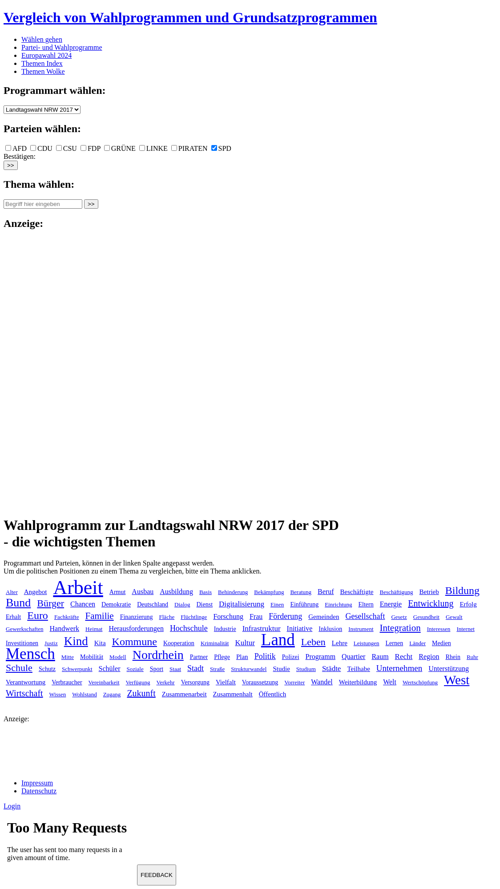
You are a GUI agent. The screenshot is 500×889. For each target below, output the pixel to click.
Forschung (228, 616)
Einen (277, 604)
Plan (242, 656)
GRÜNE (120, 148)
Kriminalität (215, 643)
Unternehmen (399, 668)
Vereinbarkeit (104, 682)
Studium (306, 669)
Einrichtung (338, 604)
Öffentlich (272, 694)
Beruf (326, 591)
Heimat (93, 629)
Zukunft (141, 693)
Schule (19, 667)
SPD (221, 148)
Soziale (134, 669)
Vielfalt (226, 682)
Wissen (57, 694)
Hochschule (189, 628)
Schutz (47, 669)
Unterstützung (448, 668)
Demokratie (116, 604)
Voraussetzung (260, 682)
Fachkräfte (66, 617)
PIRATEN (189, 148)
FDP (91, 148)
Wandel (321, 682)
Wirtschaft (24, 693)
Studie (281, 668)
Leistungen (366, 643)
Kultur (244, 642)
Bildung (462, 590)
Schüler (110, 668)
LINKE (153, 148)
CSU (66, 148)
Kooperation (178, 643)
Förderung (285, 616)
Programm (321, 656)
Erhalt (13, 617)
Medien (441, 643)
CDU (41, 148)
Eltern (366, 604)
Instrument (360, 629)
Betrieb (429, 591)
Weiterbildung (358, 682)
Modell (117, 657)
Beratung (300, 592)
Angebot (35, 591)
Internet (465, 629)
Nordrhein (158, 655)
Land (278, 639)
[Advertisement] (39, 371)
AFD (16, 148)
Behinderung (233, 592)
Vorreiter (294, 682)
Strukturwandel (248, 669)
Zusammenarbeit (184, 694)
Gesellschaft (365, 616)
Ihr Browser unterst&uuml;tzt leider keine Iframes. (70, 843)
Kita (100, 643)
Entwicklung (430, 603)
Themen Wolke (43, 71)
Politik (265, 656)
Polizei (290, 657)
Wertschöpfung (420, 682)
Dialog (182, 604)
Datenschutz (38, 791)
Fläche (167, 617)
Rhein (452, 657)
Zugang (112, 694)
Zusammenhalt (233, 694)
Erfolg (468, 604)
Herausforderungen (136, 628)
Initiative (300, 628)
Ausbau (142, 591)
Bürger (50, 603)
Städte (331, 668)
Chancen (82, 604)
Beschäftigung (396, 592)
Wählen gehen (41, 39)
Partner (199, 657)
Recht (404, 656)
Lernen (394, 643)
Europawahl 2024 (46, 55)
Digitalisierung (241, 604)
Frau (256, 616)
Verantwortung (25, 682)
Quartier (353, 656)
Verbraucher (67, 682)
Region (429, 656)
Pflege (222, 657)
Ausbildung (176, 591)
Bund (18, 602)
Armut (117, 592)
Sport (156, 669)
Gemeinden (323, 616)
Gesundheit (426, 617)
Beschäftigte (357, 591)
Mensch (30, 654)
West (456, 680)
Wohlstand (84, 694)
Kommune (134, 641)
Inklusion (330, 629)
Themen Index (42, 63)
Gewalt (454, 617)
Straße (217, 669)
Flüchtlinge (194, 617)
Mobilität (91, 657)
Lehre (339, 643)
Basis (205, 592)
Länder (417, 643)
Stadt (195, 668)
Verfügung (138, 682)
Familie (99, 615)
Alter (12, 592)
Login (12, 806)
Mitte (67, 657)
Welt (389, 682)
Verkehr (165, 682)
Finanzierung (136, 617)
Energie (391, 604)
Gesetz (399, 617)
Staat (175, 669)
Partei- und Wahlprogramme (61, 47)
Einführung (304, 604)
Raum (379, 656)
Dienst (205, 604)
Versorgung (195, 682)
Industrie (225, 629)
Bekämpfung (269, 592)
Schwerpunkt (77, 669)
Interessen (439, 629)
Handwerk (64, 628)
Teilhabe (358, 668)
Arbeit (78, 587)
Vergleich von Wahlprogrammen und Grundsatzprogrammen (190, 17)
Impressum (37, 783)
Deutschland (152, 604)
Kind (76, 641)
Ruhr (472, 657)
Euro (37, 615)
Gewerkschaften (24, 629)
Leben (313, 641)
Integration (400, 627)
